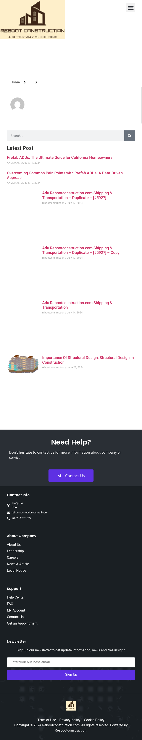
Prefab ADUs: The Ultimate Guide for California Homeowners (59, 157)
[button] (130, 7)
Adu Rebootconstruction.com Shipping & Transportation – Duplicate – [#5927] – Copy (80, 250)
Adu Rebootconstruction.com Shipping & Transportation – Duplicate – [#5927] (77, 195)
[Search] (129, 135)
